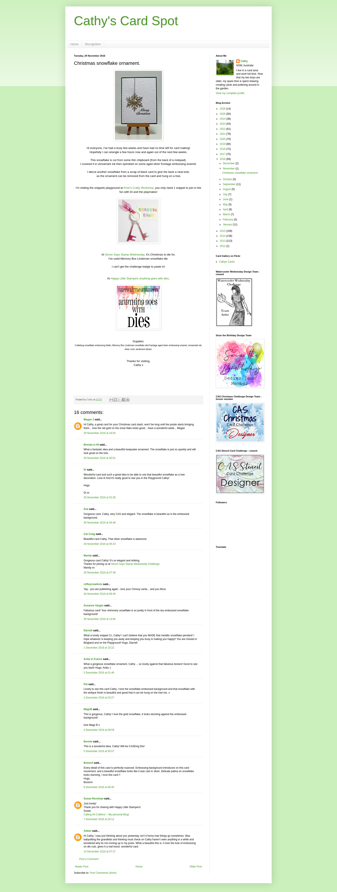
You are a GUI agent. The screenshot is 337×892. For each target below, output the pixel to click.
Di (85, 469)
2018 (223, 148)
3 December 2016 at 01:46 (99, 672)
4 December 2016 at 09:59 (99, 729)
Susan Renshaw (93, 798)
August (227, 189)
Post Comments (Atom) (103, 872)
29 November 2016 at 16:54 (100, 433)
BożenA (88, 762)
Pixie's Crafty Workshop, (139, 187)
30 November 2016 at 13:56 (100, 619)
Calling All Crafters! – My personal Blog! (106, 814)
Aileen (87, 830)
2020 (223, 139)
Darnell (88, 630)
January (228, 224)
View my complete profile (230, 93)
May (225, 204)
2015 (223, 230)
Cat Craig (89, 534)
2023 (223, 123)
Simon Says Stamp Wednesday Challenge (135, 563)
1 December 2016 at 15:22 (99, 647)
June (226, 199)
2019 (223, 144)
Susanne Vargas (94, 605)
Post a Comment (88, 859)
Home (74, 44)
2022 (223, 128)
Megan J (89, 419)
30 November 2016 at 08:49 (100, 593)
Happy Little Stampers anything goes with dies (140, 278)
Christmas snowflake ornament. (240, 172)
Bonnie (88, 741)
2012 (223, 246)
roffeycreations (93, 584)
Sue (86, 509)
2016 (223, 159)
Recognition (93, 44)
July (225, 194)
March (227, 214)
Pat (86, 684)
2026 (223, 108)
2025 (223, 113)
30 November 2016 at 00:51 (100, 458)
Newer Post (81, 866)
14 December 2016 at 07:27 (100, 851)
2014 (223, 235)
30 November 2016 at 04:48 (100, 522)
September (229, 184)
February (228, 219)
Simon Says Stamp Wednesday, (125, 254)
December (229, 163)
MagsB (88, 709)
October (228, 179)
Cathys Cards (227, 261)
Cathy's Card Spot (126, 21)
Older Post (196, 866)
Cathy (244, 61)
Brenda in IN (91, 444)
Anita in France (93, 659)
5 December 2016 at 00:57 (99, 751)
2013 (223, 240)
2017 (223, 154)
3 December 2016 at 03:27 (99, 697)
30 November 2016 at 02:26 (100, 497)
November (229, 168)
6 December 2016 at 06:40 (99, 787)
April (226, 209)
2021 (223, 133)
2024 (223, 118)
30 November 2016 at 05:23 (100, 543)
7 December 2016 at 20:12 (99, 819)
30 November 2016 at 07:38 (100, 572)
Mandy (88, 555)
